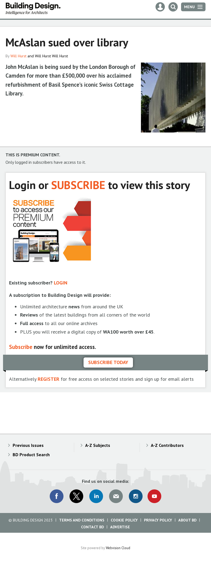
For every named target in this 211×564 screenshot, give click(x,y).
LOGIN (60, 283)
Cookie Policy (124, 520)
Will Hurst (18, 55)
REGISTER (48, 379)
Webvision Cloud (118, 548)
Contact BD (92, 526)
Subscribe (20, 347)
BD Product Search (31, 454)
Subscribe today (108, 362)
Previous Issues (28, 445)
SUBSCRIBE (78, 184)
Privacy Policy (158, 520)
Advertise (120, 526)
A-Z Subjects (97, 445)
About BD (187, 520)
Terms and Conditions (81, 520)
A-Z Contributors (167, 445)
